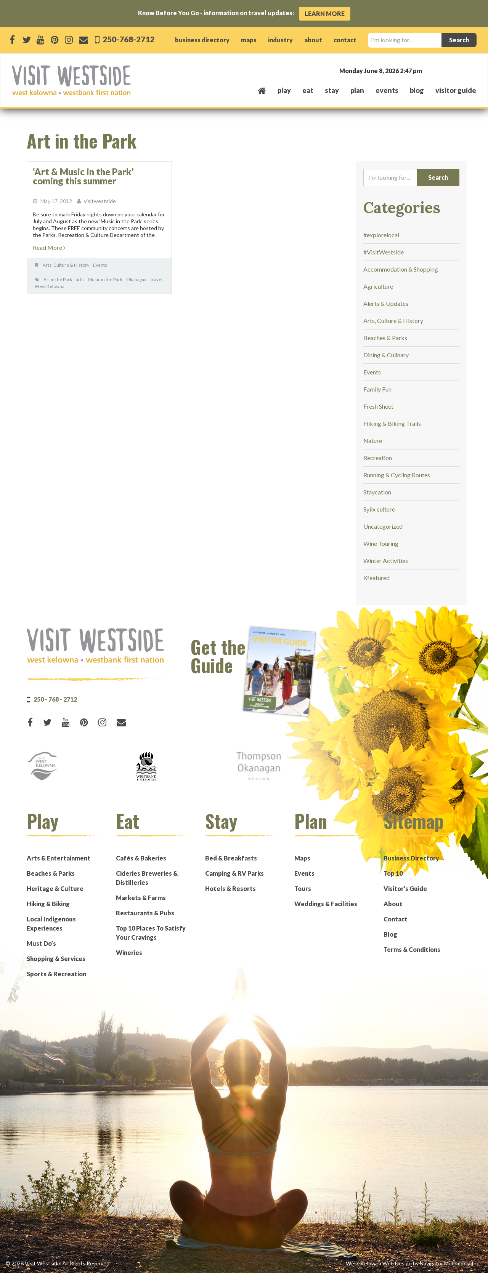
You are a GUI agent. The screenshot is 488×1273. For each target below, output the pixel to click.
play (284, 90)
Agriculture (378, 286)
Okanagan (136, 279)
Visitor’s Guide (405, 888)
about (313, 39)
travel (156, 279)
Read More (49, 247)
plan (357, 90)
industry (280, 39)
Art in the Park (57, 279)
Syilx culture (379, 509)
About (393, 903)
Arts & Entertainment (58, 858)
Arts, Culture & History (66, 265)
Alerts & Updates (385, 303)
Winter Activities (385, 560)
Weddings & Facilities (325, 903)
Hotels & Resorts (230, 888)
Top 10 (393, 873)
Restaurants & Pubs (145, 912)
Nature (372, 440)
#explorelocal (381, 234)
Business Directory (411, 858)
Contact (396, 919)
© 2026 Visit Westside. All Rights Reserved (57, 1263)
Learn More (325, 13)
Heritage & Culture (55, 888)
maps (249, 39)
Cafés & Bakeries (141, 858)
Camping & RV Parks (234, 873)
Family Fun (377, 389)
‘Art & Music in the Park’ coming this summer (83, 176)
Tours (302, 888)
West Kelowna (49, 286)
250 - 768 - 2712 (55, 699)
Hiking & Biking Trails (392, 423)
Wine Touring (380, 543)
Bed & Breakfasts (231, 858)
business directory (202, 39)
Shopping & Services (56, 958)
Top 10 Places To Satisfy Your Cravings (151, 932)
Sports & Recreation (56, 973)
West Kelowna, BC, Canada (430, 70)
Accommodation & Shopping (400, 269)
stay (332, 90)
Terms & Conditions (412, 949)
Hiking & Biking (48, 903)
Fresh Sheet (378, 406)
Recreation (377, 457)
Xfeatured (376, 577)
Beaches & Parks (385, 337)
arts (80, 279)
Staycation (377, 492)
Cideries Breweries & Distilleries (147, 878)
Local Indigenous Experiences (51, 923)
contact (345, 39)
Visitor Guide (455, 90)
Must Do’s (41, 943)
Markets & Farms (141, 897)
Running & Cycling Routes (396, 474)
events (387, 90)
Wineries (129, 952)
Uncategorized (383, 526)
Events (100, 265)
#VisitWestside (383, 252)
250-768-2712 (127, 39)
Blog (417, 90)
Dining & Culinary (386, 354)
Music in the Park (105, 279)
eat (307, 90)
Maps (302, 858)
